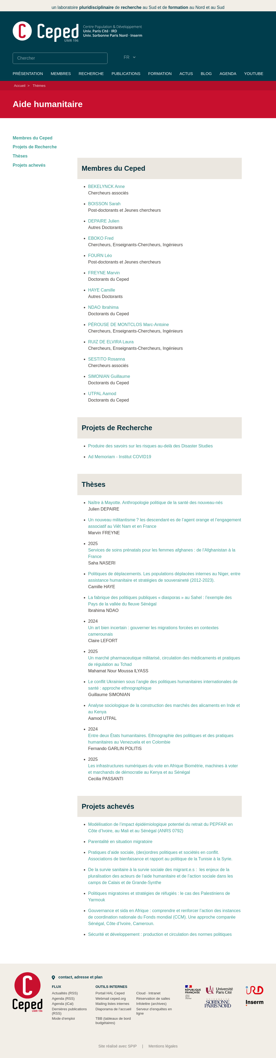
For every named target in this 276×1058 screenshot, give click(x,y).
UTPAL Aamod (102, 393)
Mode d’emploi (63, 1018)
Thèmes (39, 86)
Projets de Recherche (35, 147)
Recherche (91, 73)
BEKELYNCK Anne (106, 186)
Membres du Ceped (33, 138)
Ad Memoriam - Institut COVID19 (119, 456)
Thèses (20, 156)
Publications (126, 73)
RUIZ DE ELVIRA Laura (111, 342)
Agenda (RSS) (63, 999)
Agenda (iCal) (62, 1004)
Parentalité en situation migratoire (120, 841)
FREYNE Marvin (104, 273)
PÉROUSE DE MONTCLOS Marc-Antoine (128, 324)
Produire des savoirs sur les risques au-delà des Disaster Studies (150, 446)
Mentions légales (163, 1046)
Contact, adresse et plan (77, 977)
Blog (206, 73)
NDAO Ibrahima (103, 307)
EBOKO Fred (100, 238)
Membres (61, 73)
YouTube (253, 73)
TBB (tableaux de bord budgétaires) (113, 1020)
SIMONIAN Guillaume (109, 376)
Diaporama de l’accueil (113, 1009)
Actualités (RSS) (65, 993)
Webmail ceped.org (110, 999)
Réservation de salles (153, 999)
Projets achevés (29, 165)
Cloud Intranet (148, 993)
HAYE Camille (101, 290)
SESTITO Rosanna (106, 359)
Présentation (28, 73)
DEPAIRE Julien (103, 221)
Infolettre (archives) (151, 1004)
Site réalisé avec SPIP (117, 1046)
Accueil (19, 86)
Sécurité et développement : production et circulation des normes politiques (160, 934)
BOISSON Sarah (104, 203)
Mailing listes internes (112, 1004)
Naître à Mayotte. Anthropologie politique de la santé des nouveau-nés (155, 502)
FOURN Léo (100, 255)
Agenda (228, 73)
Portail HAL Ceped (110, 993)
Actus (186, 73)
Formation (160, 73)
